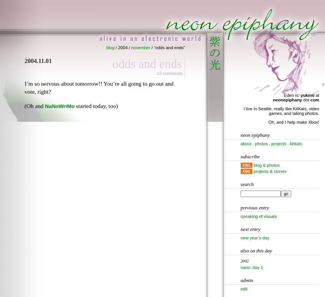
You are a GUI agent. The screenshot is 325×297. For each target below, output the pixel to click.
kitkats (296, 143)
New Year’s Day (255, 238)
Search (247, 184)
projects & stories (270, 171)
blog (110, 47)
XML (246, 165)
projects (278, 143)
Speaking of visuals (259, 216)
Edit (244, 289)
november (140, 47)
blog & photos (267, 165)
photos (261, 143)
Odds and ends (147, 64)
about (246, 143)
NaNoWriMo (59, 106)
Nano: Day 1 (252, 267)
